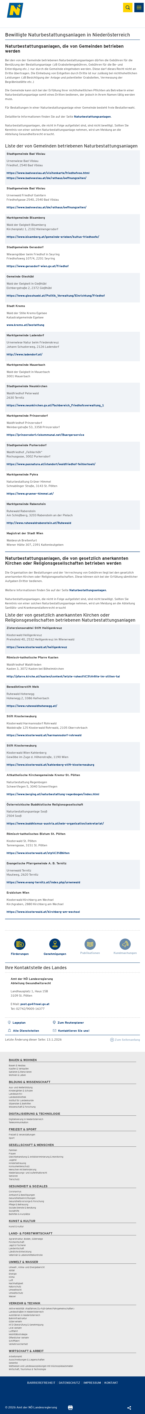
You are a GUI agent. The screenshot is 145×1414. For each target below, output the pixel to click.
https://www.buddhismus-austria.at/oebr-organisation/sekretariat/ (55, 823)
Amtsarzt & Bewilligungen (22, 1194)
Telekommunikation (18, 1122)
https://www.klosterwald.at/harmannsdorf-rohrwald (44, 735)
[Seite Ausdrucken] (70, 1409)
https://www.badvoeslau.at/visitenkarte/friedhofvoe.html (48, 173)
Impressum (92, 1383)
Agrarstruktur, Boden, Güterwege (26, 1238)
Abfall (12, 1270)
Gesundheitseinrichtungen (22, 1198)
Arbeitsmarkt (15, 1356)
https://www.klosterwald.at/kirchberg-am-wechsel (43, 912)
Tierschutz (14, 1179)
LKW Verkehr (15, 1327)
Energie (12, 1273)
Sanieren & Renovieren (20, 1071)
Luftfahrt (13, 1331)
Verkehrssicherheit (18, 1344)
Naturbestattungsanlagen (92, 116)
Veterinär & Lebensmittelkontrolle (26, 1255)
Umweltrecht (15, 1289)
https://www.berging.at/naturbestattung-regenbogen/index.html (53, 794)
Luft (11, 1280)
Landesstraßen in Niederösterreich (26, 1311)
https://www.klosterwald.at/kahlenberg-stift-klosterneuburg (50, 764)
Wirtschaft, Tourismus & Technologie (27, 1369)
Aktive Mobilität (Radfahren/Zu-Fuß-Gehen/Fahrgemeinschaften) (42, 1308)
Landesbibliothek (17, 1097)
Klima (11, 1277)
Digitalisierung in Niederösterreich (26, 1119)
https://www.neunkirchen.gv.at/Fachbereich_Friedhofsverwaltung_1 (55, 405)
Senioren (13, 1175)
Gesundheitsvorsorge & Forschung (26, 1201)
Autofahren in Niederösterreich (24, 1315)
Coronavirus (15, 1191)
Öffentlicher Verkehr (19, 1337)
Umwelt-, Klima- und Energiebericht (27, 1267)
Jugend (12, 1160)
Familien (13, 1150)
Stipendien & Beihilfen (20, 1103)
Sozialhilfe (14, 1210)
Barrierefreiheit (41, 1383)
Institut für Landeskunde (21, 1100)
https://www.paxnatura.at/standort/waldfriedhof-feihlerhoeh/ (51, 464)
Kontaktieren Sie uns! (73, 1030)
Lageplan (19, 1022)
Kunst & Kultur (16, 1226)
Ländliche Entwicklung (20, 1251)
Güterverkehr (15, 1321)
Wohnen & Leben (17, 1075)
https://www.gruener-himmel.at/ (30, 493)
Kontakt (111, 1383)
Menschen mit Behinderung (22, 1169)
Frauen (12, 1153)
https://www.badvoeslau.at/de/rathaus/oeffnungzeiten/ (47, 178)
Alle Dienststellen (26, 1030)
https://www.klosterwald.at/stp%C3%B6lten (38, 853)
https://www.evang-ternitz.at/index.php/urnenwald (43, 882)
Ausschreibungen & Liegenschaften (27, 1359)
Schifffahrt (14, 1340)
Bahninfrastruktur (18, 1318)
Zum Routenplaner (71, 1022)
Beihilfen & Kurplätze (19, 1214)
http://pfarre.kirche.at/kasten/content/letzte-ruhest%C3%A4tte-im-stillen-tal (63, 676)
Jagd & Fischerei (17, 1245)
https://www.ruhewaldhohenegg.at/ (32, 706)
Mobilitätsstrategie (18, 1334)
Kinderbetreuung (17, 1163)
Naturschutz (15, 1286)
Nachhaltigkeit (16, 1283)
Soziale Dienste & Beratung (22, 1207)
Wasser (12, 1296)
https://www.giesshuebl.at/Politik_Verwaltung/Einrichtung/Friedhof (56, 295)
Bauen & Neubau (17, 1065)
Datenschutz (69, 1383)
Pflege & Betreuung (18, 1204)
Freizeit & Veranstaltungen (22, 1134)
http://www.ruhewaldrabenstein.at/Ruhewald (39, 523)
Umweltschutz (16, 1293)
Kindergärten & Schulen (21, 1090)
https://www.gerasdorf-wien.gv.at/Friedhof (38, 266)
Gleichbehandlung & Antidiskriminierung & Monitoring (36, 1156)
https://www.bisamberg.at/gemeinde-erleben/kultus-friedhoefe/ (53, 237)
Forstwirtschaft (16, 1242)
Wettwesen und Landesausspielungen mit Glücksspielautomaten (41, 1366)
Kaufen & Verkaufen (19, 1068)
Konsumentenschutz (19, 1166)
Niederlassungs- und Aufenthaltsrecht (28, 1172)
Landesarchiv (15, 1093)
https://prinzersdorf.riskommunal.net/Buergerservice (45, 435)
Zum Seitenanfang (125, 1039)
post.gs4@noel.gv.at (34, 1004)
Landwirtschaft (16, 1248)
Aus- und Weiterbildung (21, 1087)
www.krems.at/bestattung (25, 325)
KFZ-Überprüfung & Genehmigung (26, 1324)
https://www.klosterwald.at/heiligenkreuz (37, 647)
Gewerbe (13, 1362)
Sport (11, 1138)
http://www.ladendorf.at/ (25, 354)
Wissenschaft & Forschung (22, 1106)
